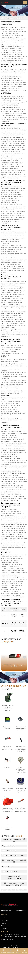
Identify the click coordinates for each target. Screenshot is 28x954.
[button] (24, 657)
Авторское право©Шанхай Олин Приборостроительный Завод (10, 946)
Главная (3, 17)
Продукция (10, 951)
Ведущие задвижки (9, 846)
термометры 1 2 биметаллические (14, 877)
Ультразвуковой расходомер (13, 855)
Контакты (24, 951)
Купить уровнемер (9, 850)
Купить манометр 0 (9, 872)
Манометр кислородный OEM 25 (14, 861)
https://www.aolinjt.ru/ (8, 513)
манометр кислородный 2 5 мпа (14, 840)
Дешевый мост (7, 867)
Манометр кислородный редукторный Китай (14, 884)
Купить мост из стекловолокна (13, 890)
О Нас (17, 951)
